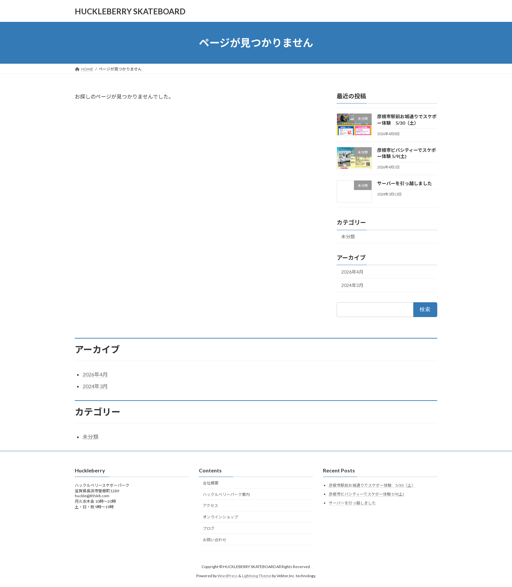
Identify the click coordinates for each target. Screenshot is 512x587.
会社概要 (210, 482)
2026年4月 (352, 272)
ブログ (209, 528)
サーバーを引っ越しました (404, 183)
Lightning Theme (256, 575)
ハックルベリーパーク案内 (226, 494)
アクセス (210, 505)
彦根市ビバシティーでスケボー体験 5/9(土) (366, 494)
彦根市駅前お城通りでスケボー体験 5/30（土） (372, 485)
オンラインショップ (220, 517)
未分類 (348, 237)
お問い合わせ (214, 539)
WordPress (227, 575)
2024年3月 (352, 285)
